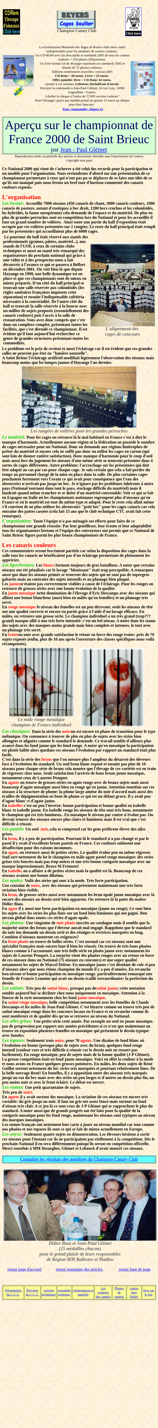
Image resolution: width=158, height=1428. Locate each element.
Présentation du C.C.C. (13, 1292)
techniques (48, 1294)
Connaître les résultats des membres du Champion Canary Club (79, 1159)
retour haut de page (134, 1269)
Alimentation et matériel (83, 1292)
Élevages (32, 1290)
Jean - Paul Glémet (83, 149)
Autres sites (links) (133, 1292)
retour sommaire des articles (79, 1269)
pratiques (64, 1294)
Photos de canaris (119, 1292)
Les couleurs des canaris (103, 1292)
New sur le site (148, 1292)
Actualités (64, 1290)
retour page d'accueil (24, 1269)
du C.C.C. (32, 1294)
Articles (48, 1290)
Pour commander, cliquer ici (83, 109)
